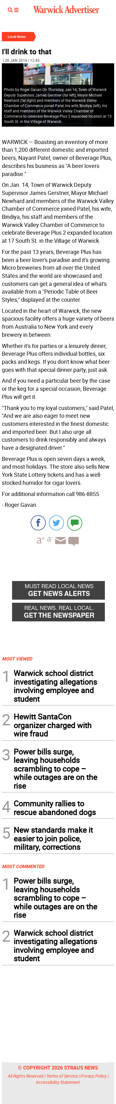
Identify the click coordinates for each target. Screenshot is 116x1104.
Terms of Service (62, 1076)
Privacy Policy (93, 1076)
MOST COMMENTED (23, 866)
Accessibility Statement (58, 1082)
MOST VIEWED (17, 659)
